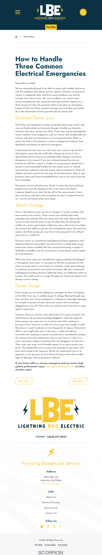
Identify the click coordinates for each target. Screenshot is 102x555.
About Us (51, 497)
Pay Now (51, 27)
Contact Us (51, 513)
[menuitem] (38, 545)
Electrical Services (51, 502)
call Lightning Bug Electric (60, 367)
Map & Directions (51, 484)
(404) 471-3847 (56, 437)
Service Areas (51, 508)
